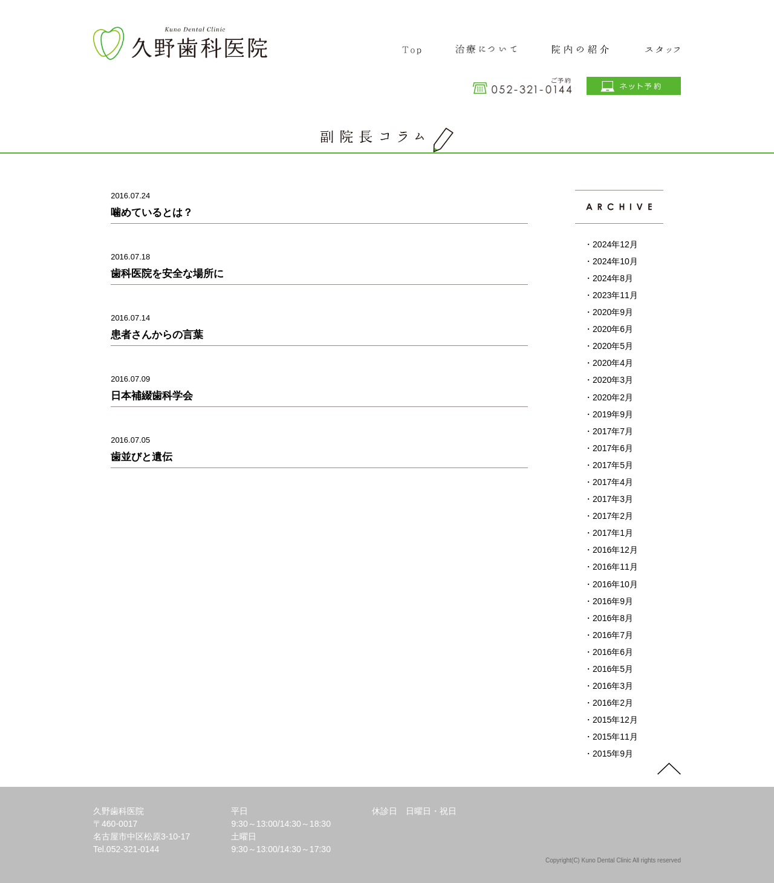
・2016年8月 (608, 618)
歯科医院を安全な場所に (167, 273)
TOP (413, 44)
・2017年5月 (608, 465)
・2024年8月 (608, 278)
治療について (487, 44)
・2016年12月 (611, 550)
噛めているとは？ (152, 212)
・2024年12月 (611, 244)
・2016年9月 (608, 601)
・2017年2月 (608, 516)
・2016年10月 (611, 584)
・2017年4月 (608, 482)
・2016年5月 (608, 669)
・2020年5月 (608, 346)
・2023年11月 (611, 295)
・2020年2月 (608, 397)
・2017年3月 (608, 499)
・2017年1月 (608, 533)
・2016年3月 (608, 686)
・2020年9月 (608, 312)
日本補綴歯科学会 (152, 396)
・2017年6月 (608, 448)
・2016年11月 (611, 567)
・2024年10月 (611, 261)
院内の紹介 (579, 44)
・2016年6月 (608, 652)
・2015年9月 (608, 753)
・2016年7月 (608, 635)
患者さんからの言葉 (157, 334)
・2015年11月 (611, 736)
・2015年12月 (611, 720)
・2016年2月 (608, 703)
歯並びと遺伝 (141, 457)
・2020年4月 (608, 363)
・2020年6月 (608, 329)
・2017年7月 (608, 431)
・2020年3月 (608, 380)
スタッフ (654, 44)
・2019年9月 (608, 414)
